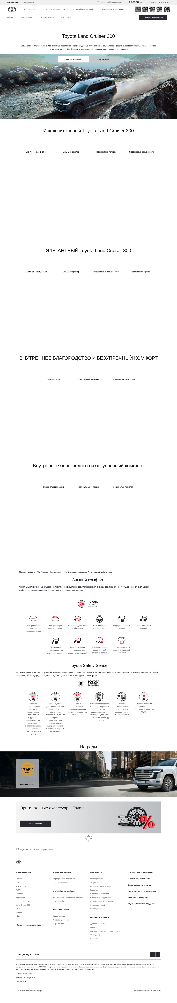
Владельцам (29, 3)
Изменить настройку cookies (25, 978)
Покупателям (13, 3)
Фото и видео (66, 17)
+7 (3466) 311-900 (135, 2)
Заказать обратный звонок (159, 2)
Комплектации (25, 17)
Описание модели (46, 17)
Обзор (10, 17)
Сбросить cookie (21, 982)
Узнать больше (35, 824)
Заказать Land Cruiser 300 (153, 17)
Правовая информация (24, 973)
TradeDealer (157, 991)
